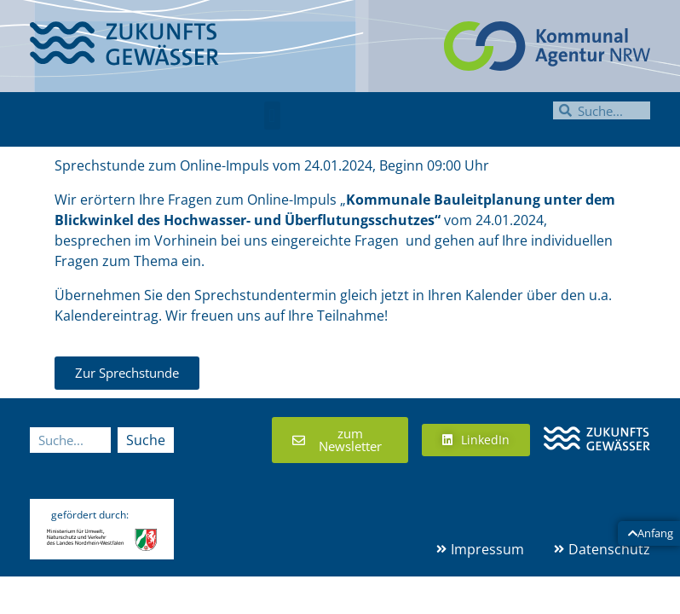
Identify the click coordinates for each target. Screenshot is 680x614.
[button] (272, 115)
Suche (145, 440)
